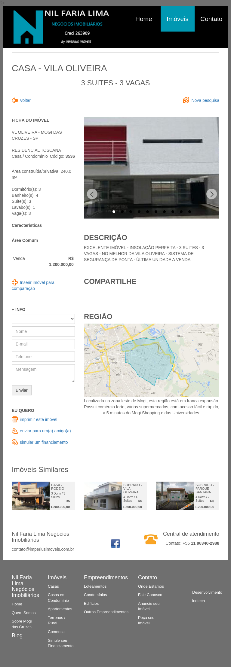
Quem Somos (23, 613)
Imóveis (177, 18)
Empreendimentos (106, 577)
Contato (211, 18)
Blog (17, 635)
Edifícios (91, 603)
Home (143, 18)
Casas (53, 586)
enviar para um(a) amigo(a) (45, 430)
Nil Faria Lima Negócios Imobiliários (25, 586)
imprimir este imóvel (38, 419)
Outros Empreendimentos (106, 612)
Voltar (25, 100)
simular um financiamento (44, 442)
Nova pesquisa (205, 100)
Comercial (57, 631)
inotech (198, 600)
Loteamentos (95, 586)
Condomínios (95, 594)
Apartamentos (60, 609)
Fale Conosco (150, 594)
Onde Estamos (151, 586)
